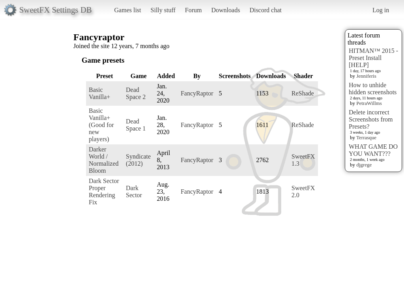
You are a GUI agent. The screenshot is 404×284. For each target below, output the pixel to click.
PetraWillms (369, 103)
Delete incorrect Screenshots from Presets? (371, 119)
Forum (193, 10)
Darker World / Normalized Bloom (104, 160)
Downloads (225, 10)
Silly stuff (163, 10)
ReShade (303, 93)
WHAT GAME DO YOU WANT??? (373, 150)
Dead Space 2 (136, 93)
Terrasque (366, 137)
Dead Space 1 (136, 125)
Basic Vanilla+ (99, 93)
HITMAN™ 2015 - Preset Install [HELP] (373, 57)
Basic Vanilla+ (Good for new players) (101, 124)
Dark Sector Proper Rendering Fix (104, 192)
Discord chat (265, 10)
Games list (127, 10)
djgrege (364, 165)
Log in (380, 10)
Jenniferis (366, 76)
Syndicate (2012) (138, 160)
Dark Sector (134, 191)
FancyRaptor (197, 93)
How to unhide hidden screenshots (373, 88)
